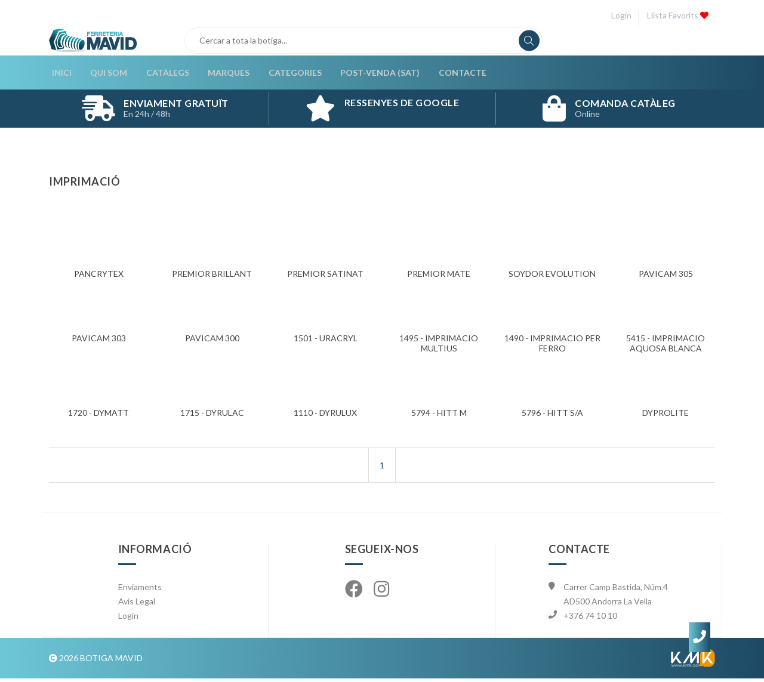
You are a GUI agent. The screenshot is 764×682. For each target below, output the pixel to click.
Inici (59, 74)
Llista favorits (677, 15)
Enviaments (140, 590)
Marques (223, 74)
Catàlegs (162, 74)
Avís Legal (136, 605)
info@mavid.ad (592, 633)
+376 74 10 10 (590, 619)
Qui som (105, 74)
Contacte (454, 74)
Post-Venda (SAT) (372, 74)
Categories (288, 74)
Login (619, 15)
